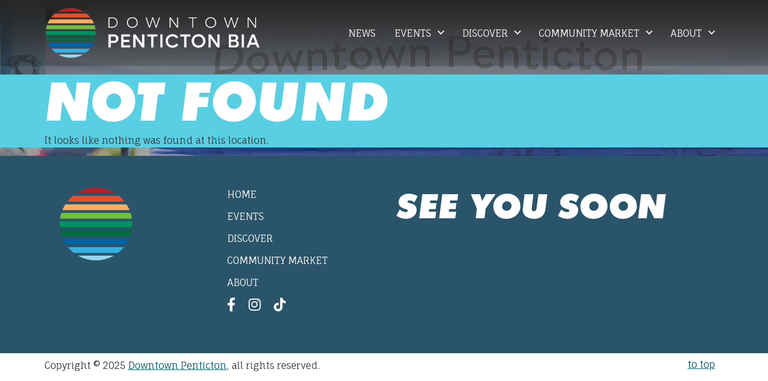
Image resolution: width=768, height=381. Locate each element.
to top (701, 364)
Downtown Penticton (177, 365)
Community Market (590, 33)
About (687, 33)
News (362, 33)
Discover (486, 33)
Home (242, 194)
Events (414, 33)
